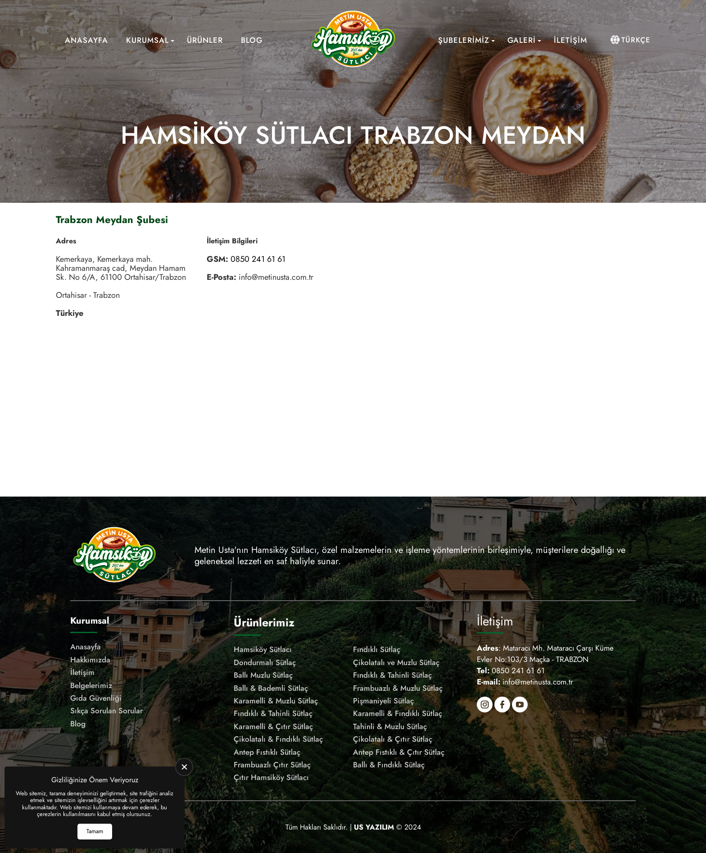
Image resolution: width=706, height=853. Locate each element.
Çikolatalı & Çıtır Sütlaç (392, 739)
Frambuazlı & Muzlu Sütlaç (398, 688)
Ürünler (205, 40)
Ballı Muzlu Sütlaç (263, 675)
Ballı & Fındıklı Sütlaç (389, 764)
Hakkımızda (90, 659)
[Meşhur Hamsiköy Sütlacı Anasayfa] (353, 40)
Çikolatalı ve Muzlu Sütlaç (396, 662)
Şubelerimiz (463, 40)
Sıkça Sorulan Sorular (106, 710)
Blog (251, 40)
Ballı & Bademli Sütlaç (271, 688)
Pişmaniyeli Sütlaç (383, 700)
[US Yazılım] (374, 827)
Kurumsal (147, 40)
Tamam (94, 831)
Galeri (521, 40)
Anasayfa (86, 40)
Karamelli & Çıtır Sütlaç (273, 726)
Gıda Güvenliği (96, 697)
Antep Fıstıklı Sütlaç (267, 752)
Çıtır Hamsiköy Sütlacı (271, 777)
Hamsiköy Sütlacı (263, 649)
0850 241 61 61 (258, 259)
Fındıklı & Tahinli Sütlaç (392, 675)
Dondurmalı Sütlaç (265, 662)
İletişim (570, 40)
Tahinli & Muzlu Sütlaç (390, 726)
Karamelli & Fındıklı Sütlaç (397, 713)
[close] (184, 767)
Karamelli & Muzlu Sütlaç (276, 700)
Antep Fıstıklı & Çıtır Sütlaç (398, 752)
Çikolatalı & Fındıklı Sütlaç (278, 739)
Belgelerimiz (91, 685)
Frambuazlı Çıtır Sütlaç (272, 764)
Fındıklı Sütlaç (376, 649)
